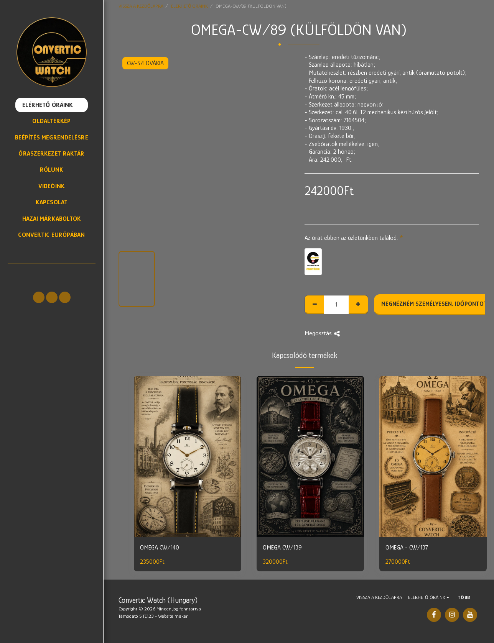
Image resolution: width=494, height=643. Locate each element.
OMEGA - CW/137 (406, 547)
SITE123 (146, 616)
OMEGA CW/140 (159, 547)
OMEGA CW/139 (282, 547)
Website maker (173, 616)
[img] (187, 456)
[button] (38, 297)
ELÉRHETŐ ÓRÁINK (189, 6)
